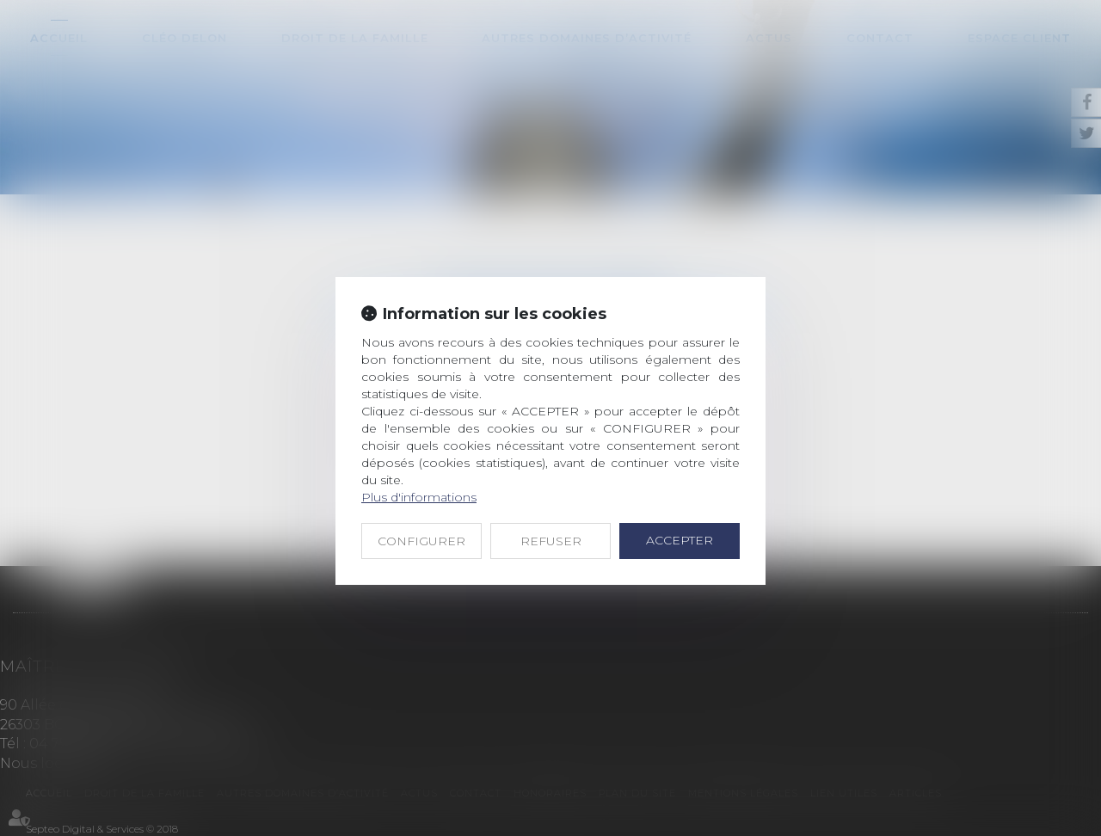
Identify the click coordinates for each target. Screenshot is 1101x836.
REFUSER (550, 541)
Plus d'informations (419, 497)
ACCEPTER (679, 540)
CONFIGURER (421, 541)
